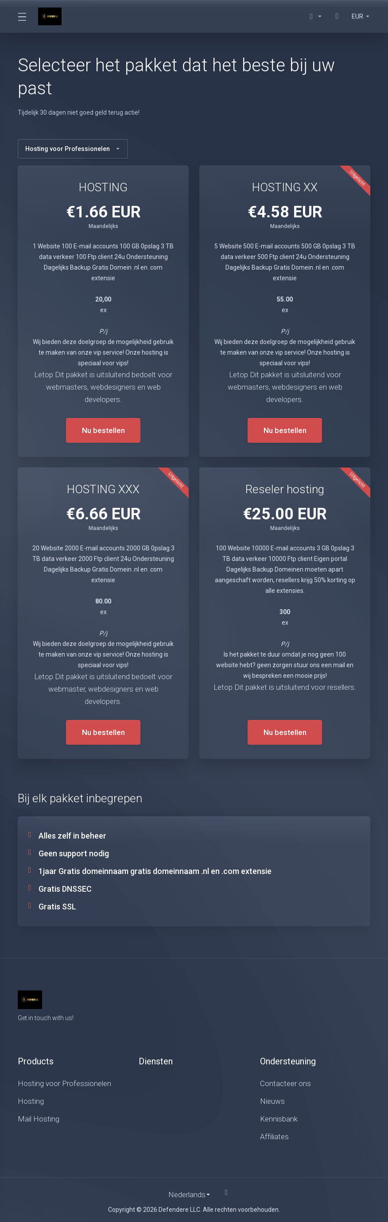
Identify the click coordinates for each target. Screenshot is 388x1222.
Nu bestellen (103, 430)
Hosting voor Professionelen (72, 148)
